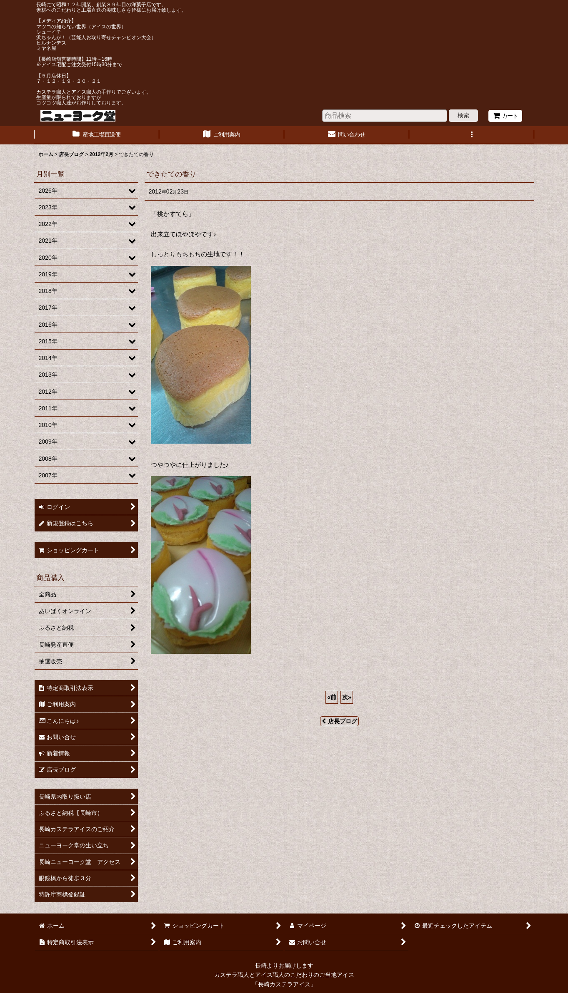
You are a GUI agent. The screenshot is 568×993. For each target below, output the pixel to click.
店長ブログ (339, 721)
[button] (471, 135)
